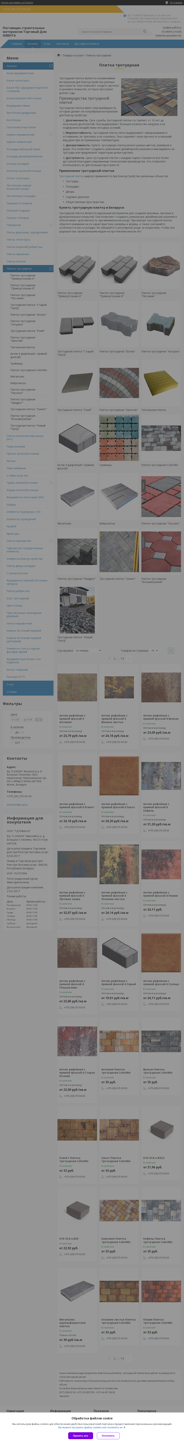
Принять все (80, 1435)
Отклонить (108, 1435)
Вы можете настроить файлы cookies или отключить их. (90, 1427)
